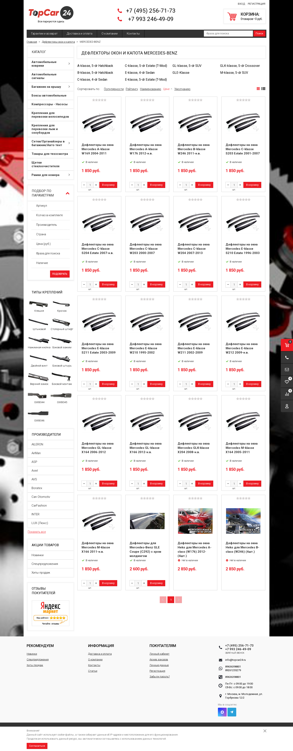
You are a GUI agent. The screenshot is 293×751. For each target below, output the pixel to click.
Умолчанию (182, 89)
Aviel (35, 470)
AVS (34, 479)
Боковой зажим (61, 342)
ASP (34, 462)
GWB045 (61, 397)
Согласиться (37, 745)
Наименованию (150, 89)
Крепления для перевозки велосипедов (51, 114)
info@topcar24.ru (235, 659)
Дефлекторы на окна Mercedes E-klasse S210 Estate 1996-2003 (243, 249)
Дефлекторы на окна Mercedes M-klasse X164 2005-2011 (242, 448)
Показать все (37, 531)
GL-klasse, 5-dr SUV (187, 66)
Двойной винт (38, 360)
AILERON (37, 444)
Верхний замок (38, 378)
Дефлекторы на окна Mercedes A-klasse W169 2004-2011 (98, 149)
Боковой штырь (61, 360)
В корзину (108, 184)
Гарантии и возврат (44, 33)
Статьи (92, 670)
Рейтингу (132, 89)
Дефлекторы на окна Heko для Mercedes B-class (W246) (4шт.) (242, 547)
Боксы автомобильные (51, 95)
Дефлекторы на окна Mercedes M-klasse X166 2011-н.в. (98, 547)
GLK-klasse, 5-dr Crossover (240, 66)
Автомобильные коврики (51, 63)
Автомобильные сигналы (51, 76)
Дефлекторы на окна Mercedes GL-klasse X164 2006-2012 (98, 448)
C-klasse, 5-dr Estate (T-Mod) (146, 66)
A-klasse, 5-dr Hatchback (95, 66)
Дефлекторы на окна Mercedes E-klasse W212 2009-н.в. (242, 348)
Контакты (133, 33)
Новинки (38, 555)
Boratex (37, 488)
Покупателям (163, 646)
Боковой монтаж (61, 378)
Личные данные (159, 665)
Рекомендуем (40, 646)
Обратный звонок (235, 653)
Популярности (114, 89)
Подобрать (59, 273)
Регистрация (256, 3)
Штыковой (38, 324)
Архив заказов (159, 659)
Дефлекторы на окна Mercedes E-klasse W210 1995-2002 (146, 348)
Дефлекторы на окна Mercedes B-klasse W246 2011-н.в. (194, 149)
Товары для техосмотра (51, 154)
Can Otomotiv (41, 497)
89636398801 (233, 666)
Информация (101, 646)
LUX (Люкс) (40, 523)
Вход (241, 3)
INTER (35, 514)
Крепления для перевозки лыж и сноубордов (51, 129)
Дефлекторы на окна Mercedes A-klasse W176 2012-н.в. (146, 149)
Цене (166, 89)
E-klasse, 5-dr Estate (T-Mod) (146, 79)
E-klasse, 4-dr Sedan (140, 73)
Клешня (38, 305)
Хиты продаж (41, 572)
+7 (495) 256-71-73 (151, 10)
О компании (110, 33)
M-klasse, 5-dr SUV (234, 73)
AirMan (36, 453)
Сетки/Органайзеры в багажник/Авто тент (51, 143)
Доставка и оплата (79, 33)
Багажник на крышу (51, 87)
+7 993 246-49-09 (151, 19)
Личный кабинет (159, 653)
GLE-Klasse (181, 73)
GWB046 (38, 415)
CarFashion (39, 505)
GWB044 (38, 397)
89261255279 (233, 670)
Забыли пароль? (160, 676)
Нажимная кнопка (39, 342)
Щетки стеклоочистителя (51, 164)
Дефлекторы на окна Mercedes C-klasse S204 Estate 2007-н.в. (98, 249)
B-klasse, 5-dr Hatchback (95, 73)
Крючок (61, 305)
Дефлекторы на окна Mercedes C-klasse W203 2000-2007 (146, 249)
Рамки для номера (51, 175)
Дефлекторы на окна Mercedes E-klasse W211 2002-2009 (194, 348)
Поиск (259, 33)
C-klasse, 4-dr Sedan (92, 79)
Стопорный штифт (62, 324)
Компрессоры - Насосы (51, 104)
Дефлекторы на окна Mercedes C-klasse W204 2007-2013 (194, 249)
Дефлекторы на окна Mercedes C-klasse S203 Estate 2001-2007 (243, 149)
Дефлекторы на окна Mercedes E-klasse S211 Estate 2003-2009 (99, 348)
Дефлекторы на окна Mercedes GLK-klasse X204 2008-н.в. (194, 448)
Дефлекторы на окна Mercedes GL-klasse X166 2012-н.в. (146, 448)
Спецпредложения (45, 564)
